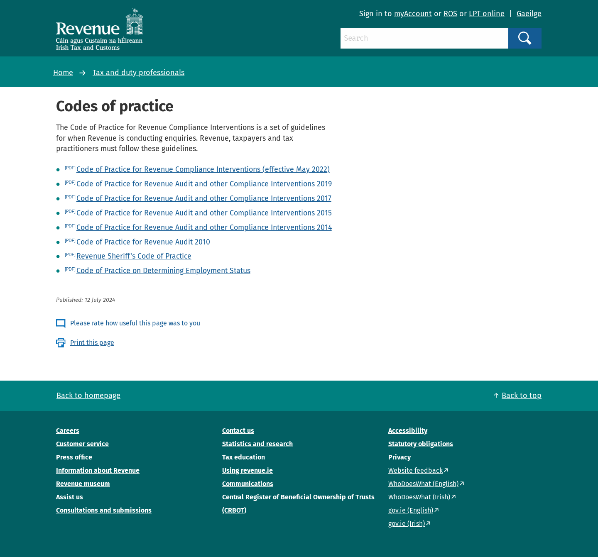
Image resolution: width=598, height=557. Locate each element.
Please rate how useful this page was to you (135, 323)
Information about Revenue (98, 470)
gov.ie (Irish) (406, 524)
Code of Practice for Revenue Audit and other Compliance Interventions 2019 (204, 183)
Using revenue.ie (247, 470)
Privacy (399, 457)
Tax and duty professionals (138, 72)
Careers (67, 431)
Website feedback (415, 470)
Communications (247, 484)
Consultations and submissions (104, 510)
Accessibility (407, 431)
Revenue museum (83, 484)
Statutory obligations (420, 444)
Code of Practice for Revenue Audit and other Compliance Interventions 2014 (204, 227)
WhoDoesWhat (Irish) (419, 497)
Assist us (69, 497)
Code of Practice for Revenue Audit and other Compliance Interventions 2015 (204, 212)
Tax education (243, 457)
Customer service (82, 444)
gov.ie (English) (410, 510)
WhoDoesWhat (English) (423, 484)
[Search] (424, 38)
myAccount (413, 13)
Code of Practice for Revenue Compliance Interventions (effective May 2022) (203, 169)
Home (63, 72)
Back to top (522, 395)
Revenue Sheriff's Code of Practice (133, 256)
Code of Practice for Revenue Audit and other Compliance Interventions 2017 (203, 198)
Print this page (92, 343)
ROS (450, 13)
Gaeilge (529, 13)
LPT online (487, 13)
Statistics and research (257, 444)
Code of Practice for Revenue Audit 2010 (143, 242)
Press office (74, 457)
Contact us (238, 431)
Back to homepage (88, 395)
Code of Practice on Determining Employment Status (163, 270)
